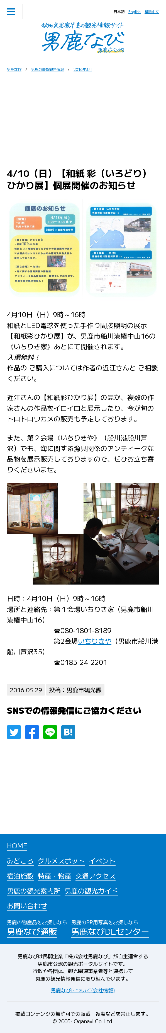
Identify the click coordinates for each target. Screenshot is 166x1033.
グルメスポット (61, 860)
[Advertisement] (83, 120)
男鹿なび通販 (37, 927)
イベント (102, 860)
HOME (17, 845)
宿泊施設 (20, 875)
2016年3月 (83, 69)
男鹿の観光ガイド (91, 891)
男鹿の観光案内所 (33, 891)
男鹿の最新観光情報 (47, 69)
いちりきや (94, 641)
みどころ (20, 860)
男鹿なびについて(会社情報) (83, 990)
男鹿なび (14, 69)
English (134, 11)
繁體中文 (152, 11)
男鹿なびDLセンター (110, 927)
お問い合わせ (27, 905)
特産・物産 (54, 875)
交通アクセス (95, 875)
